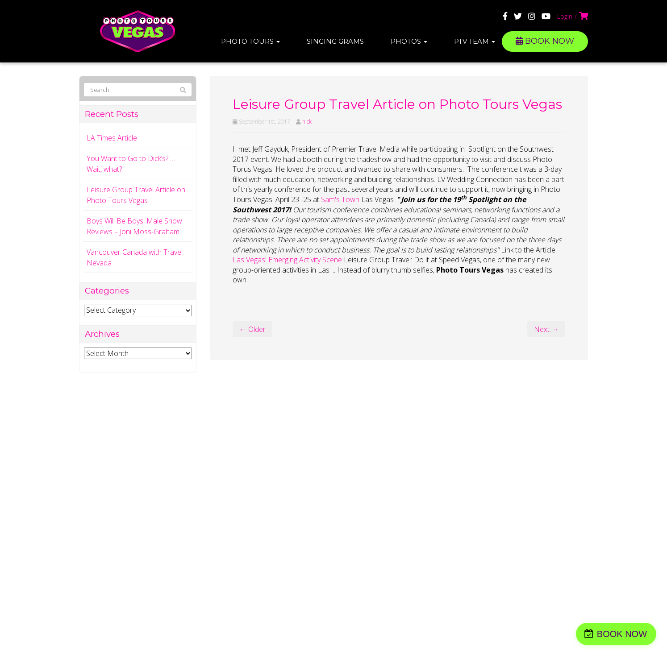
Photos (409, 41)
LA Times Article (112, 138)
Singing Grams (335, 41)
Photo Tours (250, 41)
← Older (252, 329)
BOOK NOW (545, 41)
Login (564, 16)
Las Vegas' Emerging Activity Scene (288, 260)
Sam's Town (340, 199)
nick (307, 121)
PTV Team (474, 41)
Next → (546, 329)
